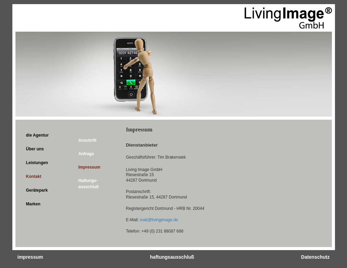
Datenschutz (315, 257)
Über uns (35, 149)
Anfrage (86, 153)
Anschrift (87, 140)
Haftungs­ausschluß (88, 183)
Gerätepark (37, 190)
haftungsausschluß (172, 257)
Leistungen (37, 162)
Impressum (89, 167)
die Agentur (37, 135)
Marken (33, 204)
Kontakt (34, 176)
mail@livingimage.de (159, 219)
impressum (30, 257)
